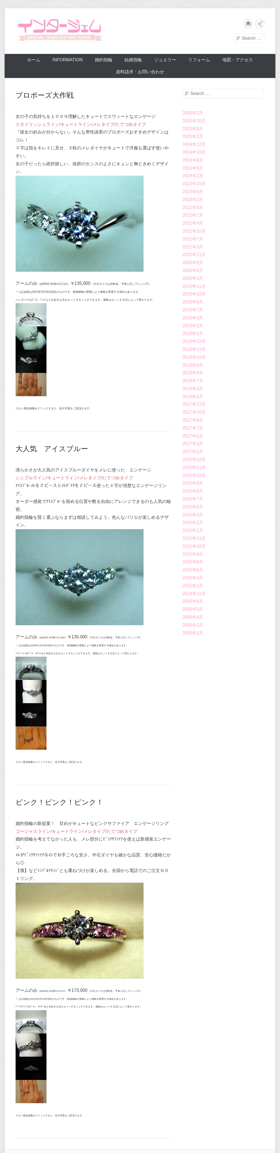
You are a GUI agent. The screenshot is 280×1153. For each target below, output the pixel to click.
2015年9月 (192, 554)
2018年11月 (194, 349)
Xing (259, 23)
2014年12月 (194, 593)
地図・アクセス (237, 59)
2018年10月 (194, 357)
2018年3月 (192, 388)
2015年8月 (192, 562)
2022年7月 (192, 215)
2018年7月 (192, 380)
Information (67, 59)
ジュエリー (165, 59)
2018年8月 (192, 372)
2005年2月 (192, 625)
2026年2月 (192, 113)
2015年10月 (194, 546)
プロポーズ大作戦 (45, 95)
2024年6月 (192, 168)
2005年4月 (192, 617)
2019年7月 (192, 310)
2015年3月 (192, 577)
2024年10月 (194, 152)
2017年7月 (192, 428)
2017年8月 (192, 420)
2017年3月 (192, 443)
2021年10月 (194, 231)
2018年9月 (192, 365)
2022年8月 (192, 207)
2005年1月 (192, 633)
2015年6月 (192, 569)
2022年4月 (192, 223)
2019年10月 (194, 294)
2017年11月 (194, 404)
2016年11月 (194, 467)
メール (248, 23)
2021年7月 (192, 239)
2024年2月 (192, 175)
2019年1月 (192, 333)
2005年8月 (192, 601)
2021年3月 (192, 247)
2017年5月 (192, 436)
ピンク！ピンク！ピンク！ (59, 802)
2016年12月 (194, 459)
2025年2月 (192, 136)
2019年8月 (192, 302)
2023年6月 (192, 191)
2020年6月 (192, 270)
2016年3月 (192, 514)
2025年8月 (192, 128)
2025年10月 (194, 120)
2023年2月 (192, 199)
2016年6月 (192, 507)
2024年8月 (192, 160)
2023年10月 (194, 183)
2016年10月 (194, 475)
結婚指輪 (133, 59)
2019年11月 (194, 286)
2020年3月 (192, 278)
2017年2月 (192, 451)
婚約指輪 (103, 59)
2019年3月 (192, 317)
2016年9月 (192, 483)
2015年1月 (192, 585)
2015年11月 (194, 538)
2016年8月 (192, 491)
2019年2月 (192, 325)
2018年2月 (192, 396)
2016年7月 (192, 499)
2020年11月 (194, 254)
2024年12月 (194, 144)
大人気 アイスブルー (52, 449)
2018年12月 (194, 341)
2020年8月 (192, 262)
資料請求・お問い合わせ (140, 71)
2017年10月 (194, 412)
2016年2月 (192, 522)
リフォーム (199, 59)
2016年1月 (192, 530)
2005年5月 (192, 609)
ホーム (33, 59)
